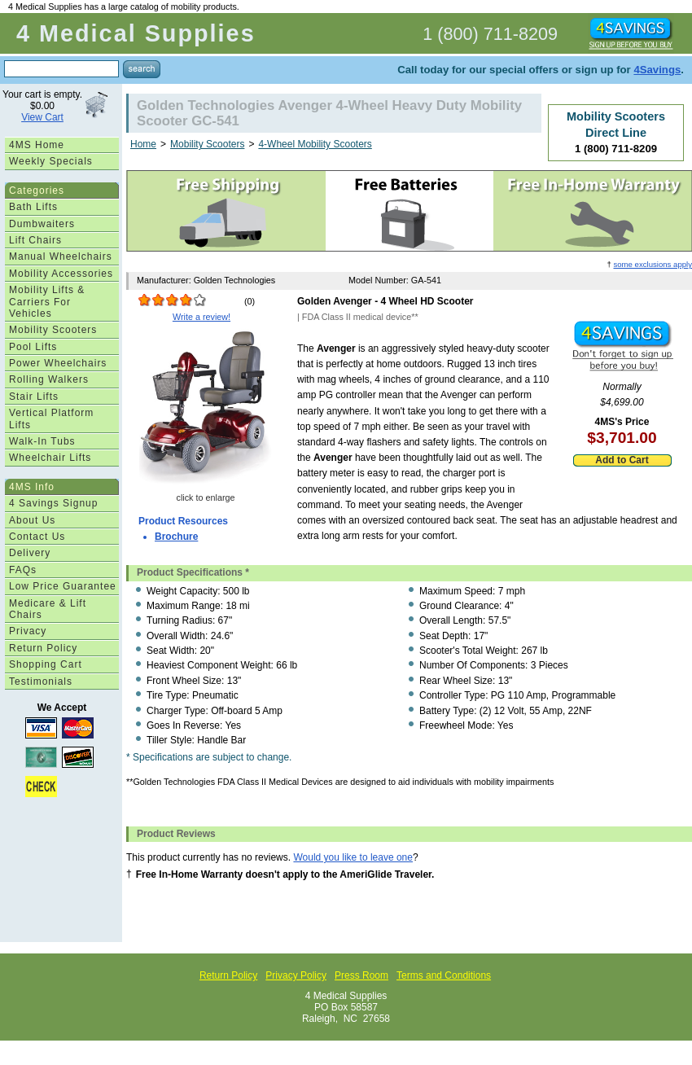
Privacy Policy (295, 975)
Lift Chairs (35, 240)
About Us (32, 520)
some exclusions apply (652, 264)
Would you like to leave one (353, 857)
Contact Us (37, 536)
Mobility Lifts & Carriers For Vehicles (47, 301)
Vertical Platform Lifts (51, 418)
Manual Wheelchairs (60, 256)
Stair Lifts (34, 396)
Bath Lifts (33, 207)
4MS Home (36, 145)
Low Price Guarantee (62, 586)
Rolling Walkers (49, 379)
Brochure (176, 536)
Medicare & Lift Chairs (47, 609)
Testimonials (40, 681)
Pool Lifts (33, 347)
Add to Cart (621, 460)
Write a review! (201, 317)
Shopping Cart (45, 664)
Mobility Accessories (61, 273)
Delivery (29, 553)
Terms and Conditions (443, 975)
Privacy (27, 631)
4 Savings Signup (53, 503)
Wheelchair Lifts (50, 457)
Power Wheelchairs (58, 363)
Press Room (361, 975)
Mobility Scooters (53, 329)
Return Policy (43, 648)
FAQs (23, 570)
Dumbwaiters (42, 224)
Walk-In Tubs (42, 441)
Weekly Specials (51, 161)
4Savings (657, 70)
